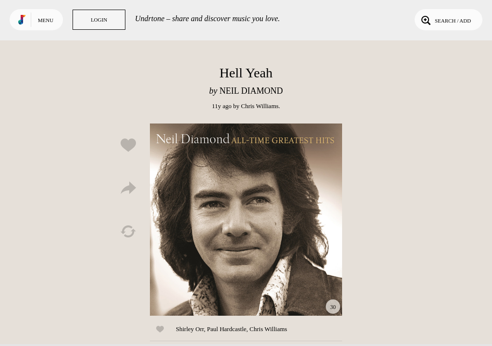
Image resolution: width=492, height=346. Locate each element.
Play (246, 219)
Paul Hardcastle (226, 329)
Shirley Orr (190, 329)
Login (99, 20)
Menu (45, 20)
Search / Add (445, 19)
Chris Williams (259, 106)
